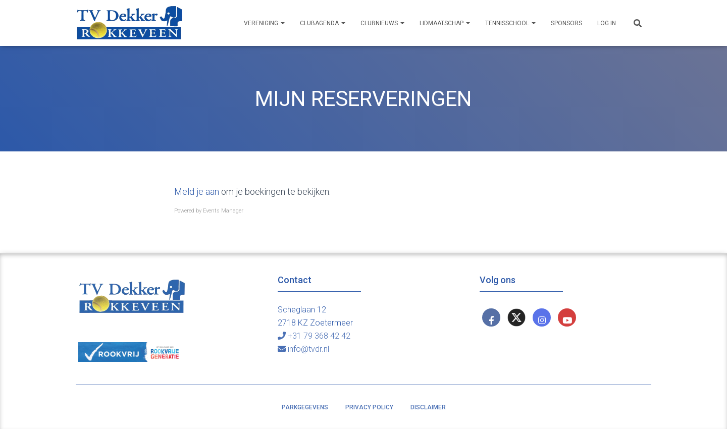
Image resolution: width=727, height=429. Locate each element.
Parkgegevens (305, 407)
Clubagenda (322, 23)
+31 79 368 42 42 (314, 336)
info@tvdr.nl (303, 349)
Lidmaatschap (445, 23)
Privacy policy (369, 407)
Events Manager (223, 210)
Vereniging (264, 23)
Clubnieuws (382, 23)
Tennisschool (510, 23)
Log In (606, 23)
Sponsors (566, 23)
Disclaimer (428, 407)
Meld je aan (196, 191)
